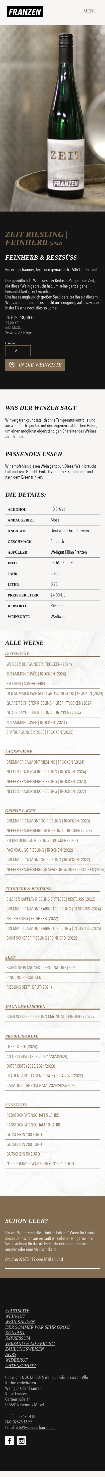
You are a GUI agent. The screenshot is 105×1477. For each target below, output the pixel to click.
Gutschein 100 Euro (24, 1134)
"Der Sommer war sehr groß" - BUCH (40, 1164)
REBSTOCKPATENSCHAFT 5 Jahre (32, 1115)
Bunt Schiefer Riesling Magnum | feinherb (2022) (50, 1017)
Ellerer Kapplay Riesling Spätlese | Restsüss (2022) (50, 899)
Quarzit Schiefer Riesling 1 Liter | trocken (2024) (49, 703)
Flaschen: (11, 343)
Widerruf (16, 1360)
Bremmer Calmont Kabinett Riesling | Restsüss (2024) (53, 909)
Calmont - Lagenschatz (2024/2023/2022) (41, 1085)
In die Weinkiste (40, 365)
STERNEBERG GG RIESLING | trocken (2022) (42, 840)
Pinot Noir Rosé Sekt (24, 977)
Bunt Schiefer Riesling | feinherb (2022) (41, 938)
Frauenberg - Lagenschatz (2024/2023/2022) (44, 1076)
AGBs (10, 1354)
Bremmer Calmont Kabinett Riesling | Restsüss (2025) (53, 928)
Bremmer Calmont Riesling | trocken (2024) (45, 762)
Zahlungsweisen (24, 1349)
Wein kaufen (20, 1321)
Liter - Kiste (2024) (21, 1046)
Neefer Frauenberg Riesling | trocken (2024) (46, 772)
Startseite (17, 1310)
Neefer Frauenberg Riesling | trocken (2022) (46, 791)
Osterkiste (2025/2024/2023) (30, 1066)
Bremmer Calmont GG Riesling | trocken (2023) (48, 821)
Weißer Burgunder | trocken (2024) (39, 664)
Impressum (17, 1338)
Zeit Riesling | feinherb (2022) (32, 918)
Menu (90, 10)
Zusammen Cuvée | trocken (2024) (36, 674)
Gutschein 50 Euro (23, 1154)
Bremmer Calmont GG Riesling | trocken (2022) (48, 860)
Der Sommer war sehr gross (38, 1327)
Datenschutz (20, 1365)
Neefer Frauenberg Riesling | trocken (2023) (46, 781)
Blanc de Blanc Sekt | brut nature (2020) (42, 967)
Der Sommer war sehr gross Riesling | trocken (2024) (53, 693)
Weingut (15, 1316)
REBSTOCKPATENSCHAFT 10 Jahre (33, 1125)
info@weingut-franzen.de (35, 1427)
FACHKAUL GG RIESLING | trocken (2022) (39, 850)
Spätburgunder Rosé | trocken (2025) (39, 732)
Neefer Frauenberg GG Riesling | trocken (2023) (49, 830)
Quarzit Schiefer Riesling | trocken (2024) (43, 713)
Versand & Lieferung (30, 1343)
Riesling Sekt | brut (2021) (29, 987)
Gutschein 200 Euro (24, 1144)
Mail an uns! (53, 1259)
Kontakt (15, 1332)
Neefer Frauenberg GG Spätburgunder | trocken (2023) (53, 869)
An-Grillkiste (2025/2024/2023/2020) (37, 1056)
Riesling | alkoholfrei (25, 683)
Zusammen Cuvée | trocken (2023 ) (36, 722)
